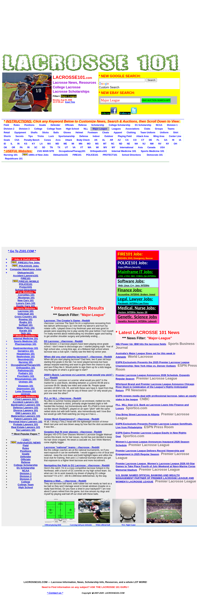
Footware (92, 132)
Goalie (42, 125)
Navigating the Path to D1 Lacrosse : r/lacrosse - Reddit (77, 465)
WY (113, 147)
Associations (132, 129)
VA (74, 147)
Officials (69, 125)
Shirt (175, 132)
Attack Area (142, 136)
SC (35, 147)
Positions (29, 125)
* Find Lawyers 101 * (26, 399)
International (126, 147)
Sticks (45, 132)
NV (159, 143)
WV (105, 147)
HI (173, 140)
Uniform (164, 132)
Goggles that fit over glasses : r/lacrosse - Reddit (73, 431)
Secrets (19, 136)
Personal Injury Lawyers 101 (25, 421)
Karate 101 (25, 330)
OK (5, 147)
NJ (144, 143)
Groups (159, 129)
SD (43, 147)
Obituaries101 (60, 155)
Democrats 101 (154, 155)
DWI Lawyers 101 (25, 413)
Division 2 (9, 129)
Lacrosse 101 (25, 311)
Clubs (147, 129)
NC (112, 143)
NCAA (159, 125)
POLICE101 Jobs (26, 266)
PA (21, 147)
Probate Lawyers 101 (25, 424)
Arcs (58, 140)
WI (97, 147)
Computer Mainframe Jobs (25, 269)
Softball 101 (26, 325)
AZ (119, 140)
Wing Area (158, 136)
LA (41, 143)
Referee (82, 125)
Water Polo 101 (25, 327)
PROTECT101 (110, 155)
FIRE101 (77, 155)
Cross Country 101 (26, 316)
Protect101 (25, 287)
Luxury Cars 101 (25, 303)
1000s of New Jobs (35, 154)
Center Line (175, 136)
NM (152, 143)
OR (13, 147)
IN (18, 143)
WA (89, 147)
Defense (83, 136)
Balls (56, 132)
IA (180, 140)
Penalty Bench (32, 140)
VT (81, 147)
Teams (171, 129)
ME (65, 143)
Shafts (34, 132)
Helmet (79, 132)
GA (165, 140)
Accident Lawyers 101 (26, 402)
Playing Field (125, 136)
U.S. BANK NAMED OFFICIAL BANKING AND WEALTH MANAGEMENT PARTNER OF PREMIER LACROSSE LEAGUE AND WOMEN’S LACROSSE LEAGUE (155, 478)
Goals (7, 140)
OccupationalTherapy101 (72, 151)
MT (104, 143)
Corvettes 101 (25, 294)
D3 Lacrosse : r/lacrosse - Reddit (63, 341)
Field (6, 125)
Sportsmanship (67, 136)
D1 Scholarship (143, 125)
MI (73, 143)
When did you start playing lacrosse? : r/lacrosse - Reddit (78, 356)
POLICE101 (92, 155)
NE (128, 143)
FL (158, 140)
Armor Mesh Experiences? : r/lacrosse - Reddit (71, 419)
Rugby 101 (25, 322)
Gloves (67, 132)
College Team (54, 129)
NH (136, 143)
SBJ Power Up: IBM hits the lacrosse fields (141, 344)
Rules (17, 125)
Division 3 (24, 129)
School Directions (131, 155)
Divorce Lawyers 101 (25, 410)
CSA (17, 140)
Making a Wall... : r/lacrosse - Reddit (65, 480)
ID (5, 143)
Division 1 (172, 125)
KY (33, 143)
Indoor (96, 136)
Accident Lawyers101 (25, 275)
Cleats (105, 132)
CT (142, 140)
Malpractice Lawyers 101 (25, 416)
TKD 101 (26, 333)
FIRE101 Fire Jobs (25, 262)
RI (28, 147)
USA (162, 147)
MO (88, 143)
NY (167, 143)
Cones (47, 140)
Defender (55, 125)
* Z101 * (26, 439)
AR (111, 140)
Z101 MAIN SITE (45, 151)
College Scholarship (119, 125)
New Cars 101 (26, 300)
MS (97, 143)
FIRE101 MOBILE (25, 281)
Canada (151, 147)
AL (103, 140)
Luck (51, 136)
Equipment (20, 132)
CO (135, 140)
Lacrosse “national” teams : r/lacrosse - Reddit (71, 447)
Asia (140, 147)
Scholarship (97, 125)
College (38, 129)
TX (58, 147)
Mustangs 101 (26, 297)
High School (72, 129)
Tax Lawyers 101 (25, 430)
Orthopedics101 (98, 151)
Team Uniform (147, 132)
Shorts (7, 136)
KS (25, 143)
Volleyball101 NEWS (26, 442)
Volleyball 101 (26, 313)
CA (127, 140)
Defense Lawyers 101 (25, 407)
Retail (7, 132)
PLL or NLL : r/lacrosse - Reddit (62, 398)
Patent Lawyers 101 (25, 418)
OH (175, 143)
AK (95, 140)
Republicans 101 (13, 158)
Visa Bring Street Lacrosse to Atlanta (137, 414)
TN (51, 147)
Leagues (116, 129)
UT (66, 147)
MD (57, 143)
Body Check (83, 140)
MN (80, 143)
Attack (68, 140)
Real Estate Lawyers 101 (25, 427)
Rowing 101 (26, 319)
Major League (100, 129)
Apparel (118, 132)
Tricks (40, 136)
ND (120, 143)
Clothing (131, 132)
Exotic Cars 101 (25, 306)
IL (12, 143)
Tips (30, 136)
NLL (86, 129)
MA (49, 143)
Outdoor (108, 136)
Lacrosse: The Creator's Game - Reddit (67, 320)
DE (150, 140)
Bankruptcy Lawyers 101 (25, 404)
